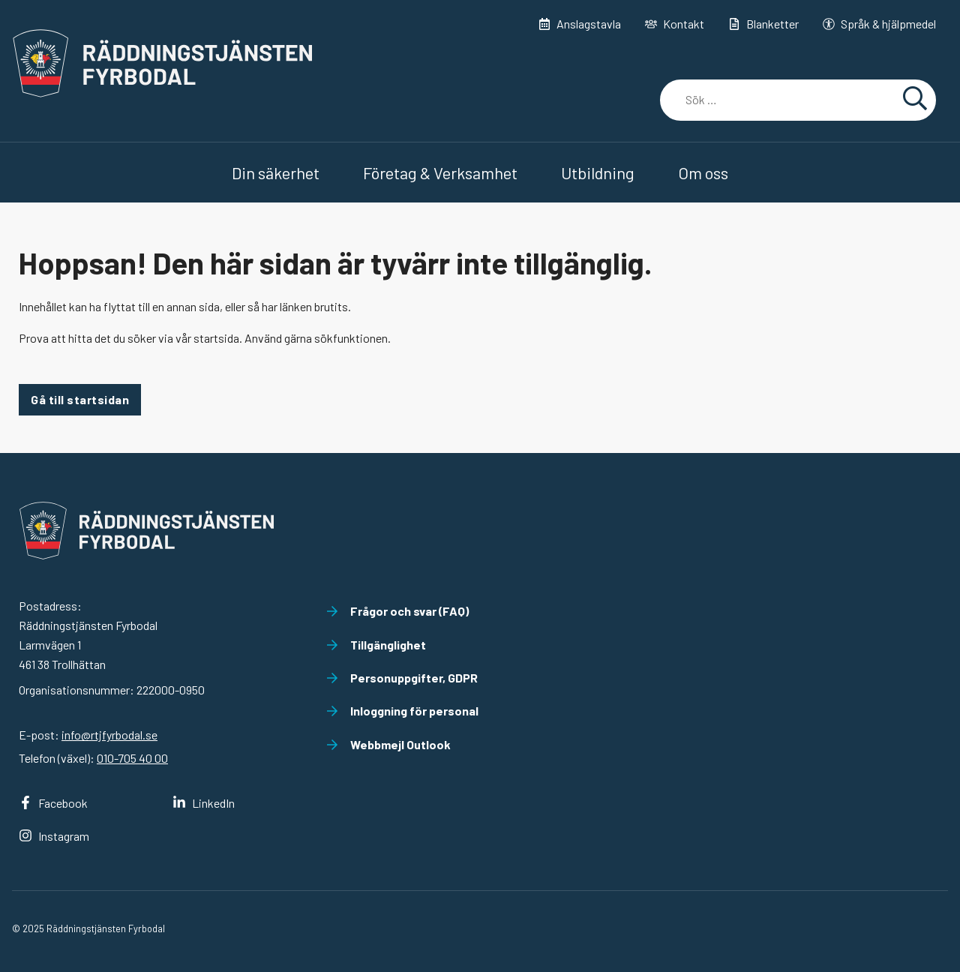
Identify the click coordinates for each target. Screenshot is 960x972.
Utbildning (597, 172)
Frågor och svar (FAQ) (397, 611)
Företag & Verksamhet (440, 172)
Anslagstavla (579, 23)
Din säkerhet (276, 172)
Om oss (703, 172)
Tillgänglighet (376, 645)
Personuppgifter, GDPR (402, 677)
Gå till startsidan (80, 399)
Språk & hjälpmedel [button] (879, 23)
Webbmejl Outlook (388, 744)
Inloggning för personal (402, 711)
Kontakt (674, 23)
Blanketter (763, 23)
